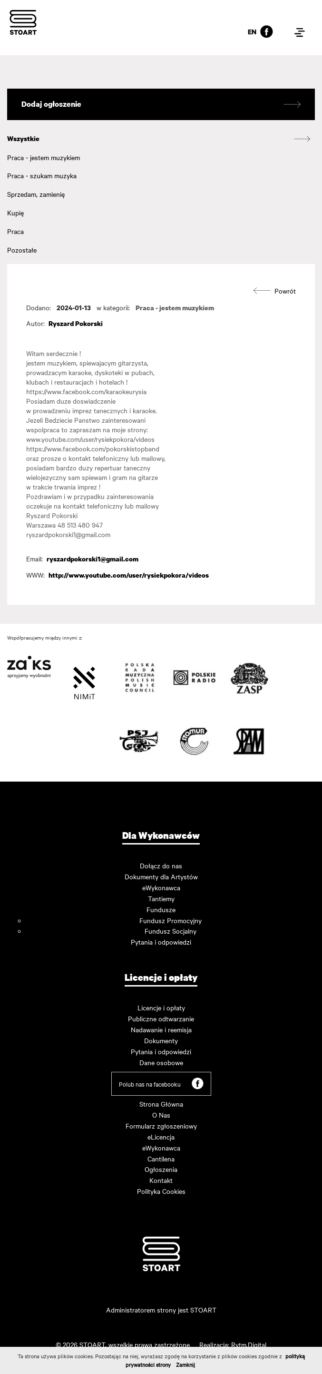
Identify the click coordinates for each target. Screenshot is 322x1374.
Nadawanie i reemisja (161, 1029)
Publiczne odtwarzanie (161, 1018)
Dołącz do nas (161, 865)
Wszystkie (23, 138)
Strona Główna (161, 1104)
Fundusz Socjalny (170, 931)
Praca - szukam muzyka (42, 175)
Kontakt (161, 1180)
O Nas (161, 1115)
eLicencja (161, 1136)
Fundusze (161, 909)
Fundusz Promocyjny (170, 920)
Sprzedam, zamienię (36, 194)
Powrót (275, 290)
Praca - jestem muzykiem (43, 157)
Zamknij (185, 1364)
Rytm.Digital (248, 1344)
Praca (15, 231)
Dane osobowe (161, 1062)
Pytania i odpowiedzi (161, 942)
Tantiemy (161, 898)
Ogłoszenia (161, 1169)
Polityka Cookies (161, 1191)
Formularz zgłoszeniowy (161, 1125)
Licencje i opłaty (161, 1007)
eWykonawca (161, 887)
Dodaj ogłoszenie (161, 104)
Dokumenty (161, 1040)
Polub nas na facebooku (161, 1083)
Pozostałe (22, 249)
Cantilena (161, 1158)
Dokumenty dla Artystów (161, 876)
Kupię (15, 212)
